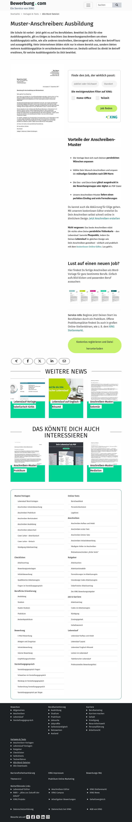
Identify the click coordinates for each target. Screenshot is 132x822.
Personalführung (96, 726)
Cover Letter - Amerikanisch (28, 535)
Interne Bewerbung (25, 653)
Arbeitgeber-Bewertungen (63, 799)
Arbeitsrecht (94, 730)
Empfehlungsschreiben (26, 658)
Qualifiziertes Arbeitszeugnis (29, 580)
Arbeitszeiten (76, 562)
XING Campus (57, 792)
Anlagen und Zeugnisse (27, 641)
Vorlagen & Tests (31, 13)
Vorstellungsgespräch (23, 720)
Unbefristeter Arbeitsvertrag (82, 585)
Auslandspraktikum (25, 619)
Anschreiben (19, 713)
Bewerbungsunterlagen (27, 568)
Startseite (15, 13)
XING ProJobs (19, 799)
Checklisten (18, 752)
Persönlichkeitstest (78, 507)
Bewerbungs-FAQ (94, 772)
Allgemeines (19, 710)
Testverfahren (19, 759)
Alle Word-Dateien (50, 13)
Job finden (106, 108)
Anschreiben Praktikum (27, 512)
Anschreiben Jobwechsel (27, 530)
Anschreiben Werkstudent (27, 518)
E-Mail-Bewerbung (25, 636)
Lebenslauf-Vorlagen (22, 745)
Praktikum (22, 613)
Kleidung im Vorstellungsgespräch (31, 681)
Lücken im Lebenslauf (79, 653)
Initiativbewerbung (25, 574)
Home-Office (81, 98)
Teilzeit (102, 98)
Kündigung (75, 613)
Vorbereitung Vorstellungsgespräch (31, 686)
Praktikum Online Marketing (61, 778)
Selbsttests (18, 755)
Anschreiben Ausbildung (27, 524)
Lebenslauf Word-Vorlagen (28, 501)
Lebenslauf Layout (78, 641)
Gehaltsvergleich (97, 799)
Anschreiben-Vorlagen (23, 742)
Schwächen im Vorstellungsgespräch (32, 675)
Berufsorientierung (57, 706)
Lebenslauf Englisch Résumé (82, 647)
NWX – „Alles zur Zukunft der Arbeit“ (26, 794)
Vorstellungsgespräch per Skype (30, 692)
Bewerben (15, 706)
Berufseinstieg (95, 710)
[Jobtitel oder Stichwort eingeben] (85, 84)
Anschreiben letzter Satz (80, 535)
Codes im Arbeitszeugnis (80, 608)
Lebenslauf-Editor (21, 789)
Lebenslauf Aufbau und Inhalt (82, 636)
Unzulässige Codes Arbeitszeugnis (84, 580)
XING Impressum (56, 772)
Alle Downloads (20, 765)
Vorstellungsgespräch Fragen (29, 669)
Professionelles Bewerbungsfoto (83, 664)
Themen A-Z (16, 778)
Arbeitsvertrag (23, 562)
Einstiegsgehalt (77, 619)
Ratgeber (17, 749)
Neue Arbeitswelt (97, 723)
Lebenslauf (18, 716)
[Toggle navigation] (88, 5)
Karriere (90, 706)
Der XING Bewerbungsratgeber (83, 591)
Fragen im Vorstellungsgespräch (30, 585)
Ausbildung (22, 596)
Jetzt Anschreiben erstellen (104, 218)
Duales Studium (24, 608)
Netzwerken (56, 730)
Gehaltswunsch (77, 625)
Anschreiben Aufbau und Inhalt (83, 523)
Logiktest (74, 512)
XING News (95, 792)
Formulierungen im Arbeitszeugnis (84, 574)
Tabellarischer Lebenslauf (81, 658)
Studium (21, 602)
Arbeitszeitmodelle (78, 568)
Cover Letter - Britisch (26, 541)
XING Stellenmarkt (98, 789)
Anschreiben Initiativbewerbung (30, 507)
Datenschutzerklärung (23, 809)
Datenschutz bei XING (61, 809)
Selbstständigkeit (59, 726)
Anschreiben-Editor (60, 789)
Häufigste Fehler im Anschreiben (83, 546)
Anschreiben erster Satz (80, 529)
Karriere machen (96, 713)
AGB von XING (96, 809)
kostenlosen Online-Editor (89, 246)
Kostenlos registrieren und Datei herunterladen (94, 345)
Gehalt (92, 716)
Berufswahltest (77, 501)
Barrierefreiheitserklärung (23, 772)
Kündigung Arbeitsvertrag (27, 547)
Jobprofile (55, 723)
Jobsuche (55, 720)
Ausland (54, 733)
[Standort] (109, 84)
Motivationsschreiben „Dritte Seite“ (84, 552)
